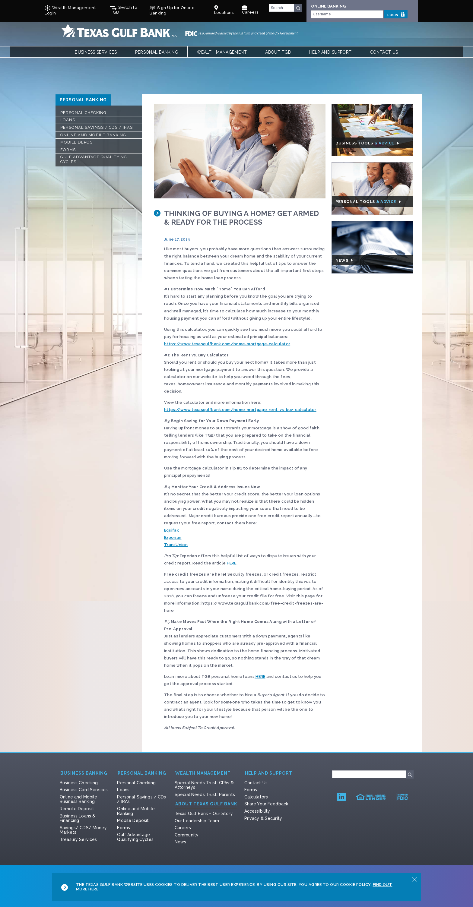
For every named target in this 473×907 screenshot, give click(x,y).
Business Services (96, 52)
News (180, 841)
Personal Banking (156, 52)
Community (186, 835)
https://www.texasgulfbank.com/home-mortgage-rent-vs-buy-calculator (240, 409)
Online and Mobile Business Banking (78, 799)
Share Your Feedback (266, 803)
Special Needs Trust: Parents (205, 794)
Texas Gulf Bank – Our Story (204, 813)
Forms (68, 149)
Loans (67, 120)
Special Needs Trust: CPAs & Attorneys (204, 785)
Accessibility (257, 811)
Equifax (171, 530)
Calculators (256, 797)
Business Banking (83, 773)
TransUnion (176, 544)
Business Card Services (84, 789)
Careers (250, 9)
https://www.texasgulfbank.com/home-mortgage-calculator (227, 344)
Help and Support (330, 52)
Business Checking (79, 782)
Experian (172, 537)
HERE (232, 563)
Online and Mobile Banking (93, 135)
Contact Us (384, 52)
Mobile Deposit (78, 142)
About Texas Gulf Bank (206, 804)
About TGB (278, 52)
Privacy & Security (263, 818)
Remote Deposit (77, 808)
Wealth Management (222, 52)
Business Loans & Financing (77, 818)
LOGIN (396, 14)
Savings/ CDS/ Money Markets (83, 830)
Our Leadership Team (197, 820)
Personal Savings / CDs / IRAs (96, 127)
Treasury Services (78, 839)
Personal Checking (83, 112)
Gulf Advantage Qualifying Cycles (93, 159)
